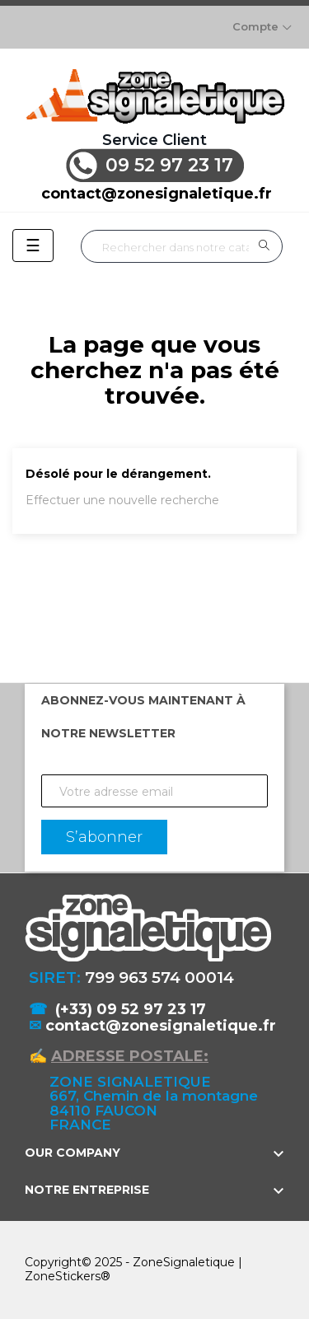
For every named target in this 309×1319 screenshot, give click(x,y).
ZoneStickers (63, 1276)
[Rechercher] (182, 247)
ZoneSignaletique (184, 1262)
